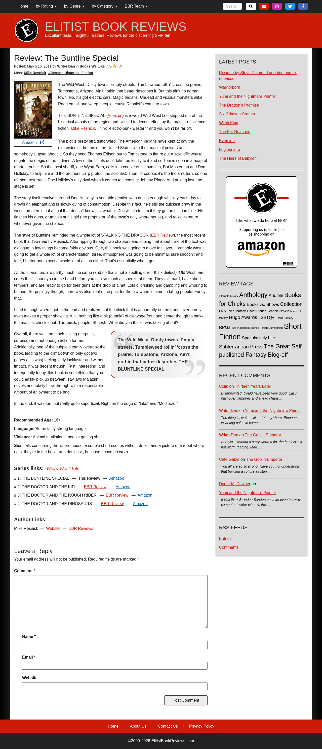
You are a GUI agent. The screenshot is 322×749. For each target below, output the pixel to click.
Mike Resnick (35, 73)
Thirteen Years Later (253, 386)
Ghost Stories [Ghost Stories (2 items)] (256, 311)
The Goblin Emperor (263, 435)
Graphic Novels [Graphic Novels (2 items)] (278, 311)
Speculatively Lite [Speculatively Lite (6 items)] (258, 338)
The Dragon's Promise (239, 105)
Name (29, 636)
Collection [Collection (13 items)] (291, 304)
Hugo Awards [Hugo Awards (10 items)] (243, 317)
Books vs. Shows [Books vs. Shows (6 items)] (263, 304)
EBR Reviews (81, 528)
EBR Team (136, 6)
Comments (228, 547)
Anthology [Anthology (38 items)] (253, 294)
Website (53, 528)
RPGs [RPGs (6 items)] (224, 327)
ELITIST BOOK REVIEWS (115, 27)
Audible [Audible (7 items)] (276, 295)
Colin (223, 386)
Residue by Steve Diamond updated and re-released (258, 76)
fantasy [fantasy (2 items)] (240, 311)
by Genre (74, 6)
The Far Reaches (234, 131)
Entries (225, 538)
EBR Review (162, 235)
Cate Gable (229, 459)
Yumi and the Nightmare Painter (247, 96)
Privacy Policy (201, 726)
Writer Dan (228, 410)
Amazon (33, 142)
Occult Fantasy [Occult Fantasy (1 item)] (284, 317)
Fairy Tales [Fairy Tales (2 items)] (226, 311)
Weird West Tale (63, 468)
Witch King (228, 123)
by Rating (46, 6)
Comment (24, 571)
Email (28, 657)
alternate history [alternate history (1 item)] (228, 296)
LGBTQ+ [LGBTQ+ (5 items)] (266, 317)
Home (23, 6)
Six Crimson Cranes (237, 114)
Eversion (227, 141)
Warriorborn (229, 87)
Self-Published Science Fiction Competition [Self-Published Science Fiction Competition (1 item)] (257, 327)
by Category (104, 6)
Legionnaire (229, 149)
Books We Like (91, 66)
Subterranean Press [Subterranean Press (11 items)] (241, 346)
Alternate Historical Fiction (70, 73)
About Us (138, 726)
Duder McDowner (234, 484)
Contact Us (168, 726)
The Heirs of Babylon (238, 158)
